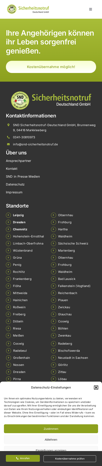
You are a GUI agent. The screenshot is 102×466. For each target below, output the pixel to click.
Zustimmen (51, 428)
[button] (96, 387)
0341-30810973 (24, 137)
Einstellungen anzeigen (51, 450)
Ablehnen (51, 439)
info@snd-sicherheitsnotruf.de (35, 144)
